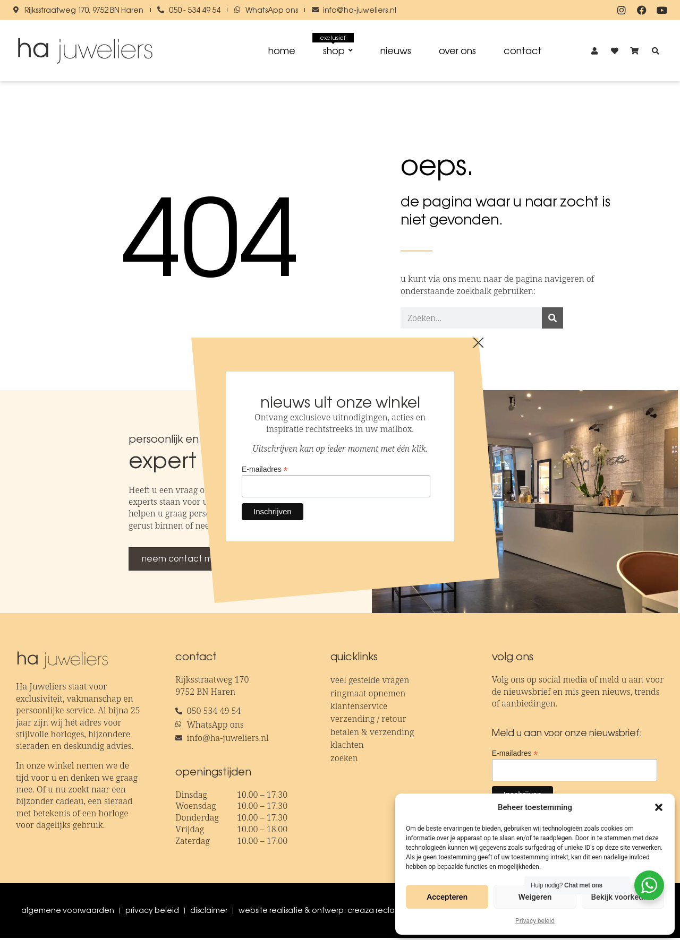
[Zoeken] (552, 320)
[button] (658, 807)
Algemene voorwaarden (67, 912)
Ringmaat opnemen (368, 695)
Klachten (347, 747)
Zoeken (344, 759)
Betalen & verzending (372, 733)
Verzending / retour (368, 721)
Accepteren (447, 897)
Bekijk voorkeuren (622, 897)
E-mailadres (515, 754)
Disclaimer (208, 912)
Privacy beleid (535, 921)
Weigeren (535, 897)
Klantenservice (359, 708)
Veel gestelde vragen (370, 682)
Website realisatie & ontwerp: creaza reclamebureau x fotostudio (359, 912)
